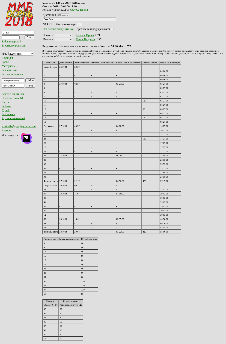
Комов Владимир (86, 39)
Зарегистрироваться (14, 45)
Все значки (8, 114)
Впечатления (9, 70)
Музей (6, 110)
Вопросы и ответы (13, 93)
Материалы (9, 65)
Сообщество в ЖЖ (13, 98)
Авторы (6, 130)
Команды (7, 57)
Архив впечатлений (13, 118)
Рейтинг (6, 106)
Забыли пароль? (11, 41)
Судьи (5, 61)
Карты (5, 102)
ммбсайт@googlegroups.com (19, 126)
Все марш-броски (12, 74)
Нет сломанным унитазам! (59, 28)
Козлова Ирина (79, 9)
